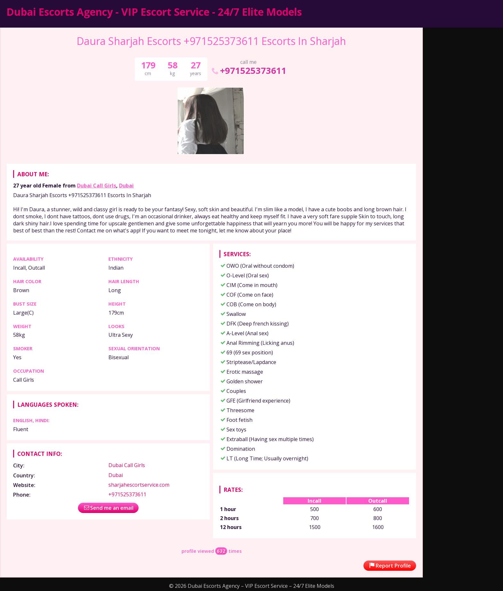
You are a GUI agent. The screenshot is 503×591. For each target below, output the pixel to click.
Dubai (126, 185)
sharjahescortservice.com (138, 484)
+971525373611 (248, 70)
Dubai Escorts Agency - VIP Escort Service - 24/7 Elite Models (154, 12)
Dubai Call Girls (96, 185)
